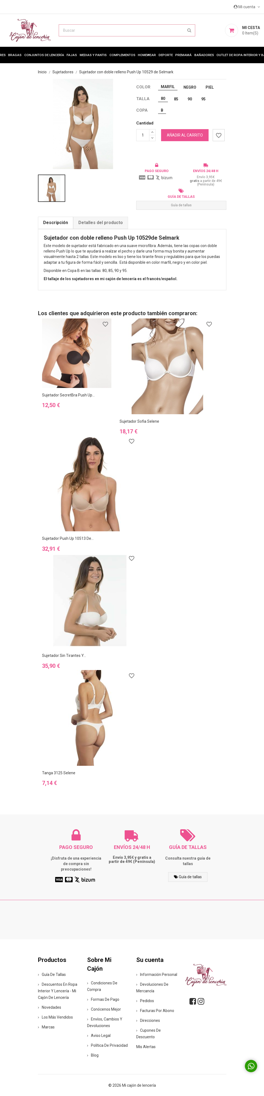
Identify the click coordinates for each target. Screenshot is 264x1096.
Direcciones (148, 1020)
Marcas (46, 1027)
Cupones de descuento (148, 1033)
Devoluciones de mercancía (152, 987)
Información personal (156, 974)
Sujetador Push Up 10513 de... (68, 538)
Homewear (147, 55)
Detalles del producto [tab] (100, 222)
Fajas (72, 55)
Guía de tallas (181, 205)
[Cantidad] (142, 135)
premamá (183, 55)
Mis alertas (146, 1047)
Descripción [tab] (55, 222)
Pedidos (145, 1001)
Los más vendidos (55, 1017)
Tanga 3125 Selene (58, 773)
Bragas (15, 55)
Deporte (166, 55)
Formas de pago (103, 999)
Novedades (49, 1007)
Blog (93, 1055)
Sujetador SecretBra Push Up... (68, 395)
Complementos (122, 55)
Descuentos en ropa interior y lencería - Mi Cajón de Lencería (57, 991)
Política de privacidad (107, 1045)
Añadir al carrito (185, 135)
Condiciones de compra (102, 986)
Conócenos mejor (104, 1009)
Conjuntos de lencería (44, 55)
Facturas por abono (155, 1010)
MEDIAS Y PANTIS (93, 55)
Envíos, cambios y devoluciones (104, 1022)
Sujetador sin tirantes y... (64, 655)
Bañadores (204, 55)
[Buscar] (127, 30)
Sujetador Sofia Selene (139, 421)
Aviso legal (99, 1035)
